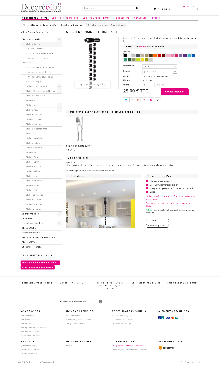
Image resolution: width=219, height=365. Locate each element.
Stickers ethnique (34, 181)
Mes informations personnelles (34, 327)
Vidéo (152, 192)
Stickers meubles (34, 204)
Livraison (152, 221)
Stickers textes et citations (39, 72)
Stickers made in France (31, 350)
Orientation (128, 66)
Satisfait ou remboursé (75, 323)
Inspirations (27, 218)
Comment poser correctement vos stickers (129, 350)
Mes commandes (28, 315)
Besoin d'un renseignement (123, 315)
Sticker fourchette (75, 146)
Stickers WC (31, 100)
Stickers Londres (33, 119)
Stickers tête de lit (34, 138)
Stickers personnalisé (32, 247)
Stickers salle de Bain (35, 96)
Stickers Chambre (34, 199)
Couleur (127, 51)
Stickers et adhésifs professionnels (38, 237)
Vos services (30, 311)
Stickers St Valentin (31, 242)
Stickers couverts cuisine (109, 146)
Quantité (127, 85)
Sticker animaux (33, 209)
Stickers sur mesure (29, 354)
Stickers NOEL (29, 228)
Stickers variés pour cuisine (40, 77)
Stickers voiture (33, 190)
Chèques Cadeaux (31, 233)
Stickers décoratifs (31, 39)
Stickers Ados (32, 110)
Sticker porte (31, 176)
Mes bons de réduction (30, 331)
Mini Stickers (31, 133)
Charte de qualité (156, 226)
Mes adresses (26, 323)
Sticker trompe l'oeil (35, 195)
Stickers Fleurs (32, 157)
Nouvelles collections (32, 223)
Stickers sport (32, 105)
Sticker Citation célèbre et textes (40, 91)
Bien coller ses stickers (160, 182)
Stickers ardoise (33, 171)
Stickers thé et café (36, 49)
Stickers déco (32, 152)
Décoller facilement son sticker (164, 185)
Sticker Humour (33, 162)
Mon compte (162, 9)
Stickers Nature (33, 143)
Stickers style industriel (36, 129)
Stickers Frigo (34, 81)
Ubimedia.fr (195, 362)
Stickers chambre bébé (36, 86)
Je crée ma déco (30, 214)
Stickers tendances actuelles (41, 67)
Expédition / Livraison (30, 335)
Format (126, 71)
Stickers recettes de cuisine (40, 53)
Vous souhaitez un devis (122, 319)
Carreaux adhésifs (34, 148)
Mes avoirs (25, 319)
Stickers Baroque (33, 166)
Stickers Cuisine (33, 44)
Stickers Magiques (34, 124)
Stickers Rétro (32, 185)
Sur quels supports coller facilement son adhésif (171, 189)
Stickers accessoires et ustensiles (35, 60)
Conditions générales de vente (79, 319)
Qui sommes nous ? (29, 346)
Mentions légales (73, 315)
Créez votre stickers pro (122, 323)
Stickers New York (34, 114)
